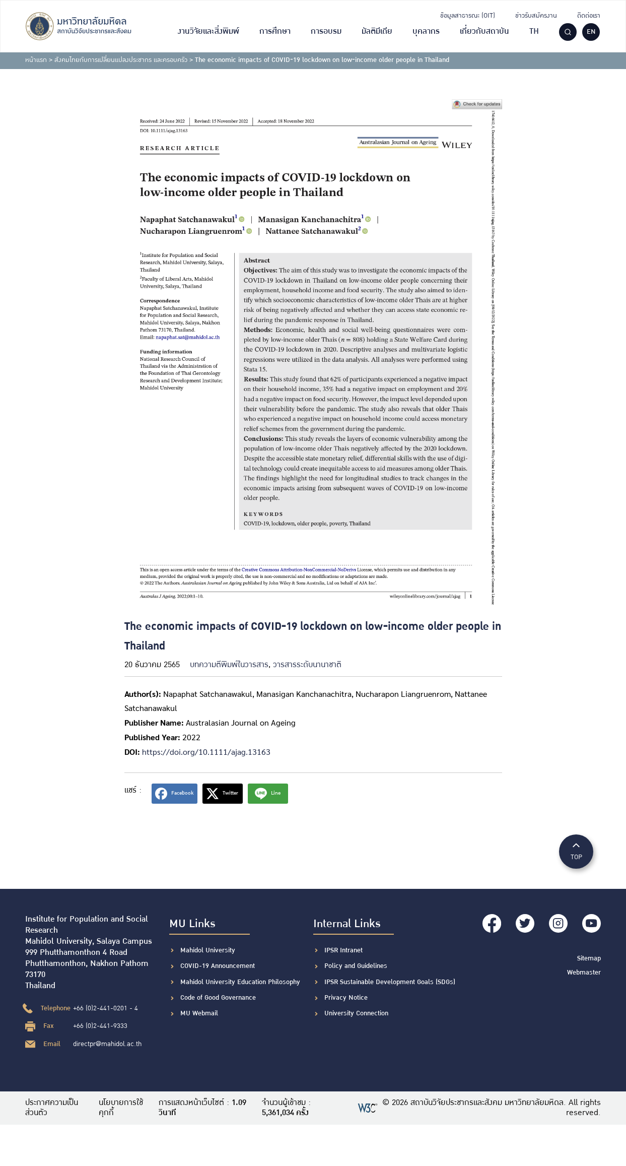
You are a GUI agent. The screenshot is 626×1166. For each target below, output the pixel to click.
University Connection (356, 1013)
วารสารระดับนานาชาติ (307, 665)
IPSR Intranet (343, 950)
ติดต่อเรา (588, 16)
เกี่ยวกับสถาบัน (484, 31)
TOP (576, 850)
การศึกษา (275, 31)
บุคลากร (426, 31)
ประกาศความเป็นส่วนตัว (51, 1108)
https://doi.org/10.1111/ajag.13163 (206, 751)
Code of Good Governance (218, 998)
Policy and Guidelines (355, 966)
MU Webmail (199, 1013)
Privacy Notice (346, 998)
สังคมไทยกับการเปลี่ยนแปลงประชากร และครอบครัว (120, 60)
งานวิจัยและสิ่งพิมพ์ (208, 31)
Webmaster (584, 971)
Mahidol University (207, 950)
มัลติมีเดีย (377, 31)
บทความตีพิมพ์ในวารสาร (229, 665)
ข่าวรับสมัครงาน (536, 16)
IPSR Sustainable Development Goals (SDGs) (389, 982)
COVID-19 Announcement (218, 966)
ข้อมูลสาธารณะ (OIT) (467, 16)
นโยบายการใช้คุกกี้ (121, 1108)
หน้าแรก (36, 60)
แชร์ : (133, 790)
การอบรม (326, 31)
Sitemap (589, 957)
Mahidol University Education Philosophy (240, 982)
